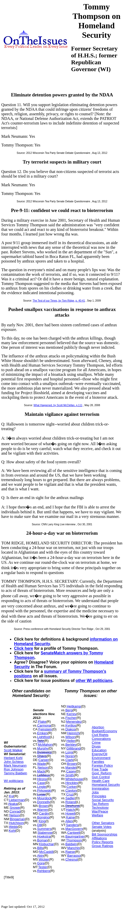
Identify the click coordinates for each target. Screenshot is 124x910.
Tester (42, 867)
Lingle (41, 787)
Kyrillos (70, 725)
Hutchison (16, 823)
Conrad (14, 811)
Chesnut (71, 859)
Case (41, 783)
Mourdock (44, 798)
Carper (43, 760)
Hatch (70, 810)
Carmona (44, 725)
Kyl (11, 796)
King (42, 821)
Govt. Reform (101, 773)
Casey (71, 771)
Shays (41, 756)
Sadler (70, 798)
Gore (40, 863)
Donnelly (43, 802)
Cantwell (73, 832)
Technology (100, 807)
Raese (70, 852)
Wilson (70, 737)
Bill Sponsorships (104, 834)
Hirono (42, 779)
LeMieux (43, 775)
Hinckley (71, 783)
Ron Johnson (14, 769)
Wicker (44, 859)
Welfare (97, 815)
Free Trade (100, 769)
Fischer (70, 718)
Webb (13, 827)
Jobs (95, 792)
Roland (70, 802)
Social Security (103, 800)
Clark (69, 760)
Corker (71, 787)
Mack (41, 771)
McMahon (45, 744)
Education (99, 750)
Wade (41, 764)
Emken (42, 733)
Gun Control (101, 777)
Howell (70, 813)
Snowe (15, 807)
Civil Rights (100, 735)
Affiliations (99, 838)
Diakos (70, 729)
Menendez (74, 722)
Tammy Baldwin (15, 773)
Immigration (100, 788)
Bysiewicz (44, 752)
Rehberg (43, 871)
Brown (43, 806)
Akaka (12, 804)
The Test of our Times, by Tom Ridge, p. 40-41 (59, 300)
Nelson (14, 815)
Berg (68, 710)
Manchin (73, 848)
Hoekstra (43, 836)
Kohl (12, 830)
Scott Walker (13, 750)
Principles (99, 796)
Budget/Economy (104, 731)
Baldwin (71, 844)
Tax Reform (100, 804)
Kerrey (71, 714)
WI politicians (14, 781)
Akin (40, 855)
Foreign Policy (102, 765)
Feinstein (45, 729)
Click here (23, 648)
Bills (40, 848)
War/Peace (100, 811)
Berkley (70, 744)
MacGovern (74, 829)
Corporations (101, 739)
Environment (101, 758)
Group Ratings (102, 846)
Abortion (98, 727)
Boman (42, 840)
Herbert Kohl (13, 758)
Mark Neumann (15, 765)
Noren (69, 756)
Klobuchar (46, 844)
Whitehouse (74, 779)
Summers (44, 829)
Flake (42, 722)
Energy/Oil (99, 754)
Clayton (71, 790)
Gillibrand (73, 748)
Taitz (40, 741)
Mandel (70, 767)
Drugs (96, 746)
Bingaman (17, 819)
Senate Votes (101, 827)
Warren (42, 810)
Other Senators (103, 823)
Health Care (100, 781)
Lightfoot (43, 737)
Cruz (69, 794)
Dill (39, 825)
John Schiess (14, 762)
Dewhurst (72, 806)
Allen (69, 821)
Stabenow (45, 832)
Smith (69, 775)
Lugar (41, 794)
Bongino (43, 817)
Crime (96, 742)
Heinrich (73, 733)
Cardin (44, 813)
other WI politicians (94, 680)
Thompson (74, 840)
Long (69, 752)
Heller (70, 741)
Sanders (72, 825)
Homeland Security (106, 785)
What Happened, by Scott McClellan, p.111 (57, 405)
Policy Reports (102, 842)
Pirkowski (44, 790)
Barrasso (74, 855)
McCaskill (46, 852)
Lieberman (17, 800)
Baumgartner (75, 836)
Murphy (42, 748)
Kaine (70, 817)
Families (98, 762)
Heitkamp (74, 706)
